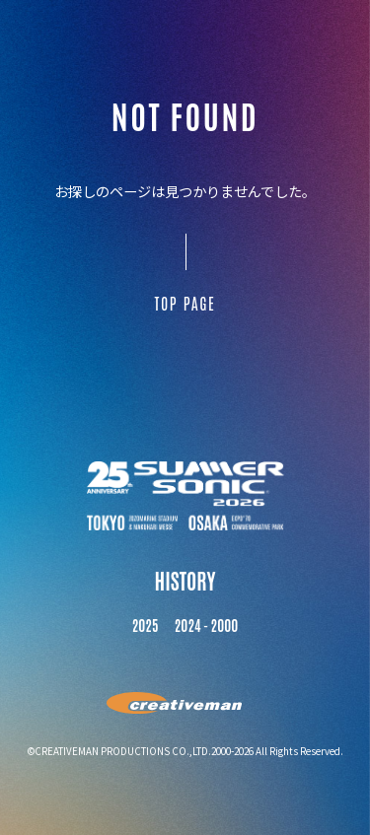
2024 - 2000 (207, 625)
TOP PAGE (185, 303)
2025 (145, 625)
